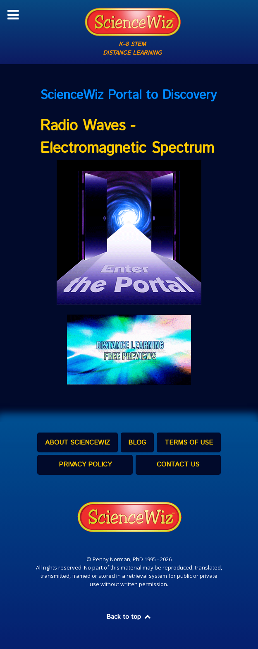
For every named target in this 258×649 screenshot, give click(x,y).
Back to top (129, 617)
